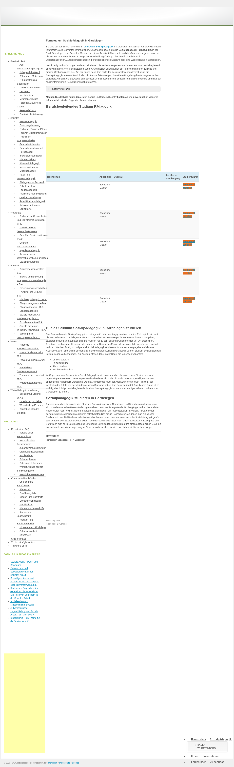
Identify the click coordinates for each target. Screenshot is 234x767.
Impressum (52, 763)
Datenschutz (64, 763)
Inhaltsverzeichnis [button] (58, 89)
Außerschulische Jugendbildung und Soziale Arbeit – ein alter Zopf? (24, 611)
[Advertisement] (103, 154)
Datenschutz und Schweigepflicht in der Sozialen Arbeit (21, 571)
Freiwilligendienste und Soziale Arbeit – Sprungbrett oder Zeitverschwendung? (24, 581)
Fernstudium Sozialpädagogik (97, 46)
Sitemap (75, 763)
